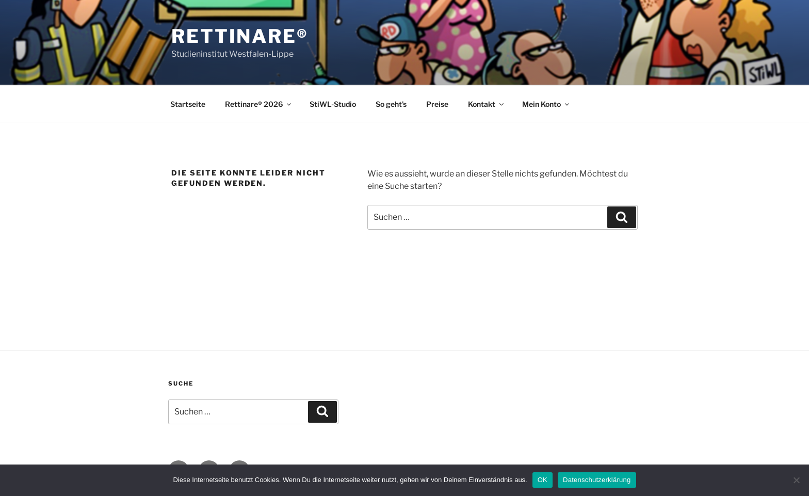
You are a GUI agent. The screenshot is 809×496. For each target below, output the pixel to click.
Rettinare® (240, 36)
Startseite (187, 104)
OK (542, 480)
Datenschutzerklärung (596, 480)
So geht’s (391, 104)
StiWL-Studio (333, 104)
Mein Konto (546, 104)
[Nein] (796, 480)
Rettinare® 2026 (259, 104)
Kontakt (486, 104)
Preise (437, 104)
